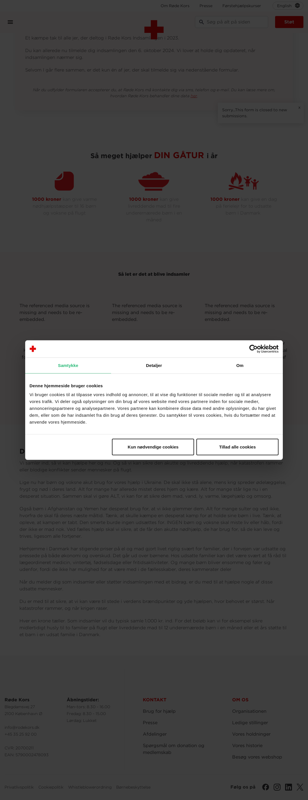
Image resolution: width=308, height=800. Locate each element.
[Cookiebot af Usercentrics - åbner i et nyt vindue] (253, 348)
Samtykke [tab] (68, 365)
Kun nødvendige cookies (153, 446)
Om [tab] (239, 365)
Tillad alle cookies (237, 446)
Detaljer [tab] (154, 365)
